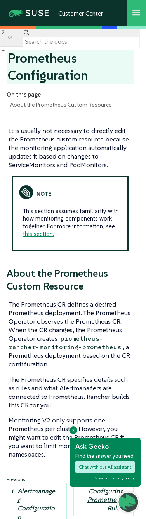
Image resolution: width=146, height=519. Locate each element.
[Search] (81, 42)
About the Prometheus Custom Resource (61, 104)
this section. (38, 234)
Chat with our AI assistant (105, 467)
